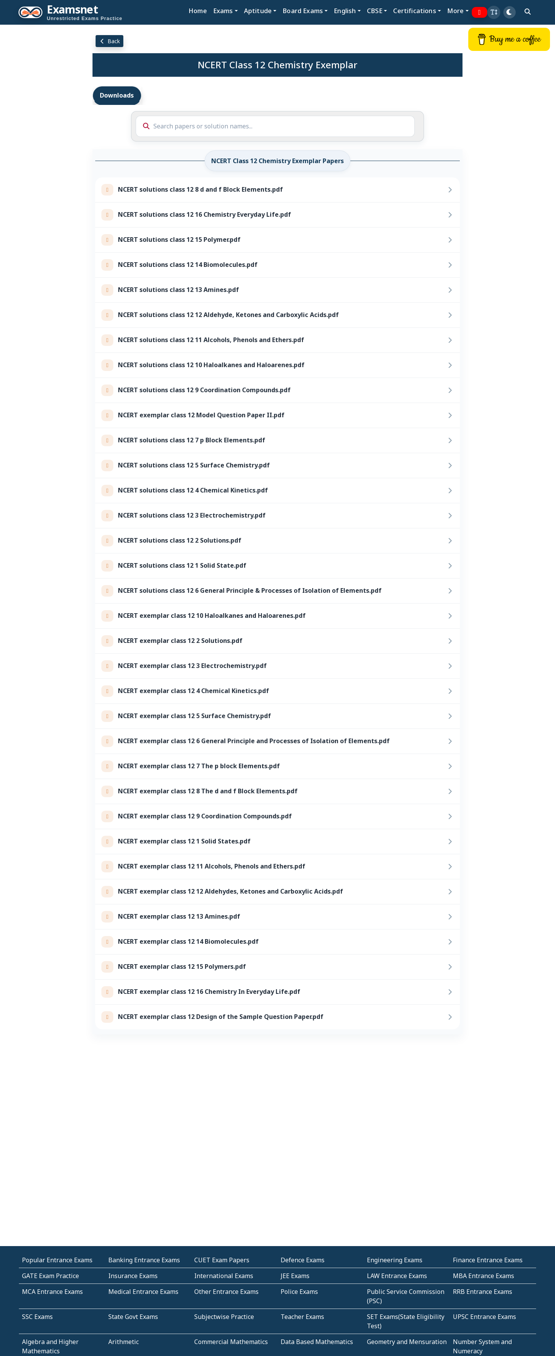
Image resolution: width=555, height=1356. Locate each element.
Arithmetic (123, 1341)
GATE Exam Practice (50, 1276)
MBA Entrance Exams (483, 1276)
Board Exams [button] (303, 10)
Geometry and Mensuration (407, 1341)
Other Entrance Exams (226, 1291)
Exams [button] (223, 10)
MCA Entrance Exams (52, 1291)
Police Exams (299, 1291)
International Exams (223, 1276)
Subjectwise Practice (224, 1316)
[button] (493, 12)
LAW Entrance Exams (397, 1276)
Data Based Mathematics (317, 1341)
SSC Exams (37, 1316)
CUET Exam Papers (221, 1260)
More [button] (455, 10)
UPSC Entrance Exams (484, 1316)
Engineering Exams (394, 1260)
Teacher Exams (302, 1316)
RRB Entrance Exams (482, 1291)
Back (109, 41)
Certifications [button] (414, 10)
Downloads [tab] (117, 95)
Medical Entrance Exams (143, 1291)
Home (197, 10)
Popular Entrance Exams (57, 1260)
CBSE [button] (375, 10)
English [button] (345, 10)
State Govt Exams (133, 1316)
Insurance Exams (133, 1276)
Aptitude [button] (258, 10)
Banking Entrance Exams (144, 1260)
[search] (527, 11)
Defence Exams (303, 1260)
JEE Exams (295, 1276)
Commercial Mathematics (231, 1341)
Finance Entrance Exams (488, 1260)
